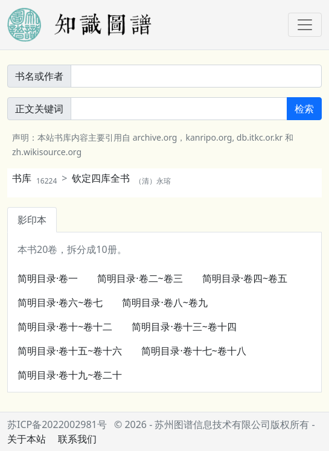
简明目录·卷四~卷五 (244, 278)
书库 (34, 178)
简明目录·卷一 (48, 278)
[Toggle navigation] (305, 25)
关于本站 (26, 439)
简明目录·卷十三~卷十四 (184, 326)
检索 (304, 108)
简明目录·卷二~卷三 (139, 278)
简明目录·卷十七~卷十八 (193, 350)
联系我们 (77, 439)
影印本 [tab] (32, 219)
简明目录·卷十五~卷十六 (70, 350)
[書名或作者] (196, 76)
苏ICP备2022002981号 (57, 424)
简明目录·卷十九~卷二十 (70, 375)
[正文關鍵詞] (179, 108)
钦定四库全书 (121, 178)
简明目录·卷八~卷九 (164, 302)
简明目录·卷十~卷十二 (65, 326)
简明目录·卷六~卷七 (60, 302)
